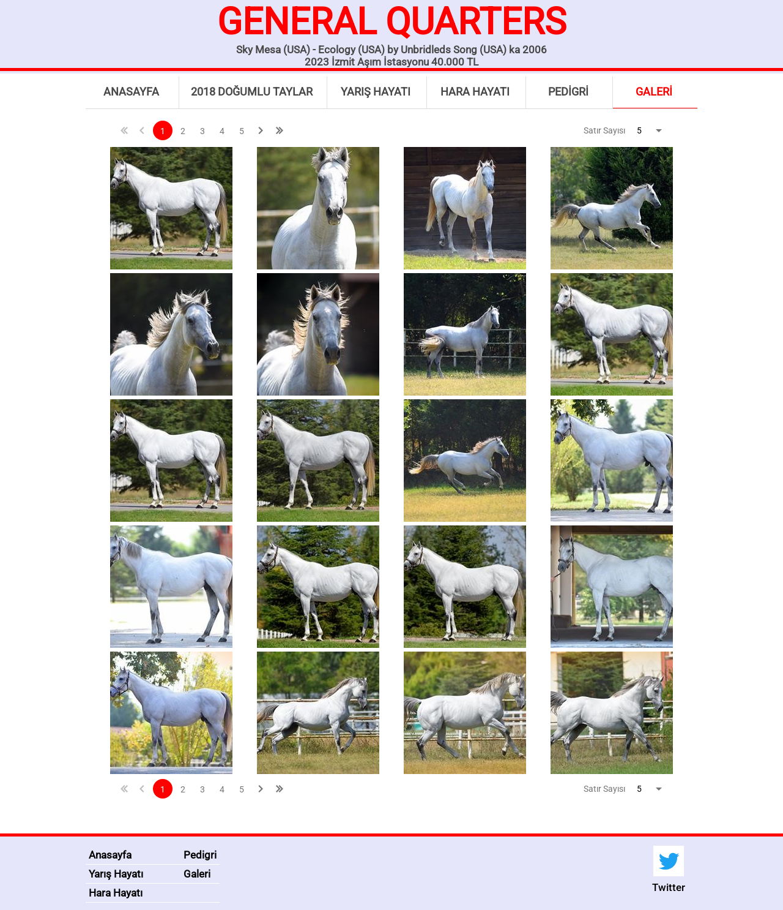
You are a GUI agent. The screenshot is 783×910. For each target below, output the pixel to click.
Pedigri (200, 855)
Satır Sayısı (604, 130)
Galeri (197, 874)
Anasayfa (110, 855)
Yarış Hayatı (116, 874)
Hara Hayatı (116, 893)
